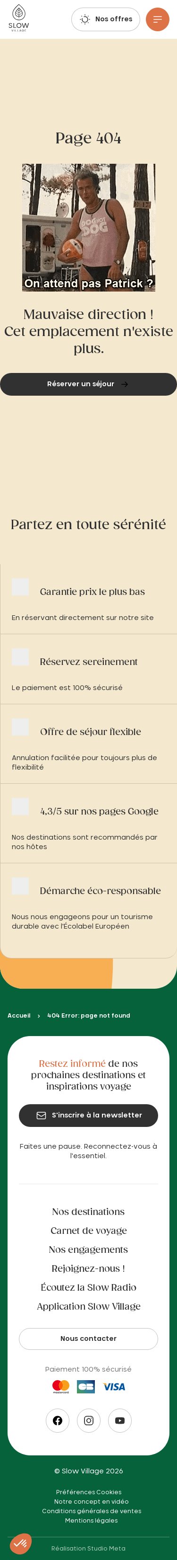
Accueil (19, 1016)
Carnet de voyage (89, 1231)
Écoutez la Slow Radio (88, 1288)
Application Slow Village (89, 1307)
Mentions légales (91, 1521)
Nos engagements (88, 1250)
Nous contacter (88, 1339)
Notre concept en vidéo (91, 1502)
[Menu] (157, 19)
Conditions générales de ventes (91, 1511)
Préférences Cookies (88, 1492)
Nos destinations (88, 1212)
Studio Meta (106, 1548)
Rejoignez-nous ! (88, 1269)
